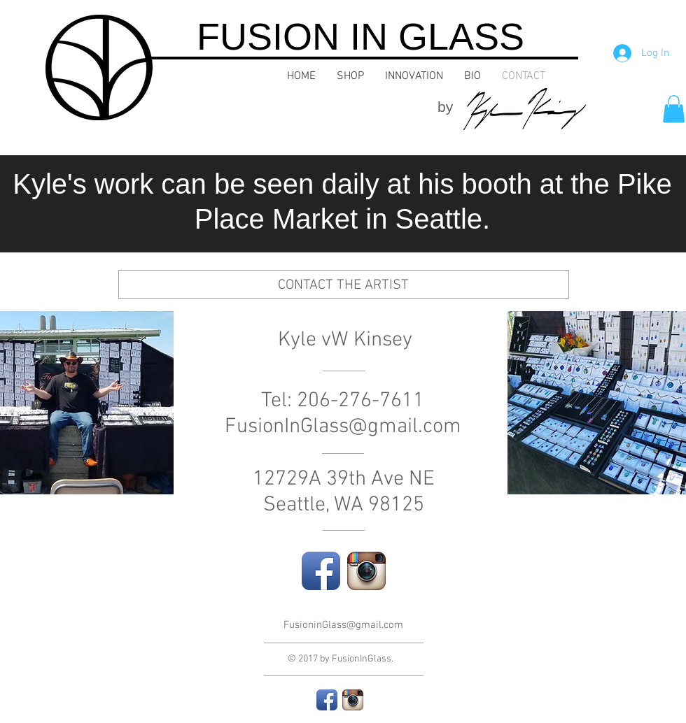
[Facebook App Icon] (321, 571)
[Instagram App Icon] (366, 571)
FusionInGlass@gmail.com (343, 427)
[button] (673, 108)
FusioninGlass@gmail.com (343, 625)
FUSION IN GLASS (360, 36)
